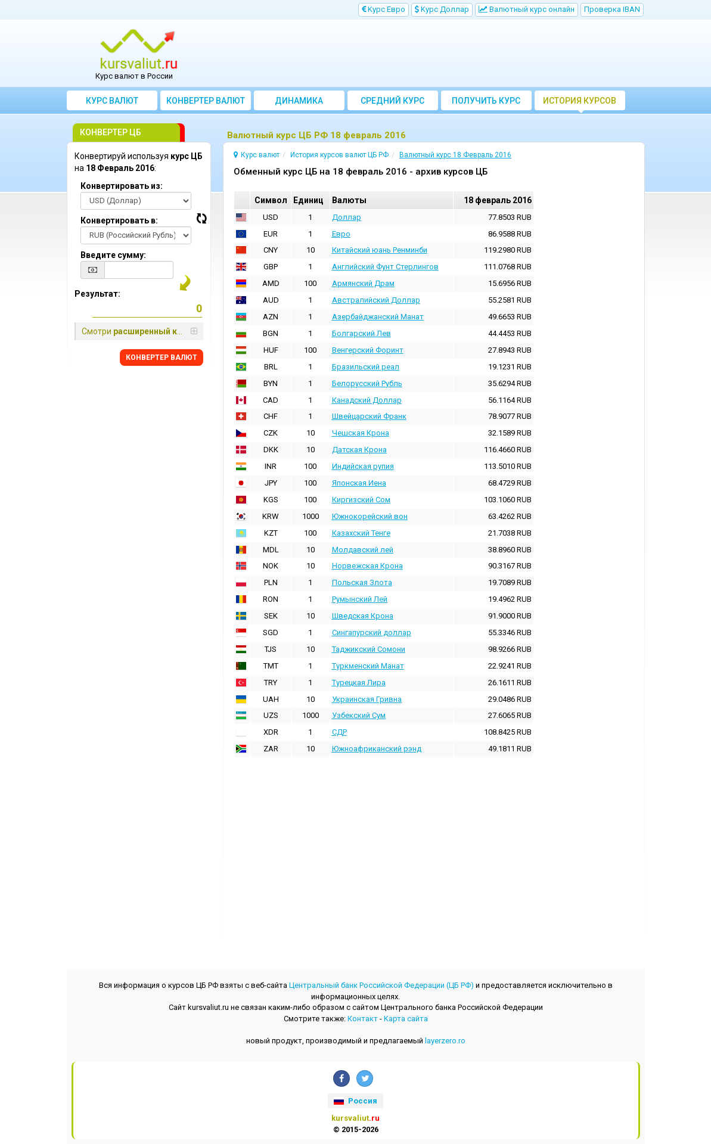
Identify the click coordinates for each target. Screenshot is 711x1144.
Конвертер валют (205, 100)
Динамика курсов (299, 103)
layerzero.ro (445, 1040)
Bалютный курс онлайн (527, 9)
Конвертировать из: (121, 186)
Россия (355, 1100)
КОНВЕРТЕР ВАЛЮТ (161, 357)
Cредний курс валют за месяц (392, 103)
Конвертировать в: (119, 220)
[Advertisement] (428, 53)
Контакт (362, 1018)
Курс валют (112, 100)
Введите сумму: (113, 255)
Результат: (97, 294)
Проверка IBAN (612, 9)
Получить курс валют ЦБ (486, 103)
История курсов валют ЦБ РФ (579, 103)
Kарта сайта (406, 1018)
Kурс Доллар (442, 9)
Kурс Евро (383, 9)
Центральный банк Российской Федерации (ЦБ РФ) (381, 985)
